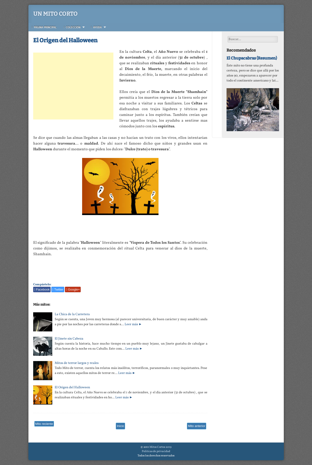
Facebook (42, 289)
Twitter (57, 289)
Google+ (73, 289)
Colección (72, 27)
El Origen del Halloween (65, 40)
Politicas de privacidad (156, 451)
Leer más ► (133, 324)
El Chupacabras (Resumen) (252, 58)
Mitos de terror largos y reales (77, 363)
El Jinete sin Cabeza (69, 338)
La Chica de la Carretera (72, 314)
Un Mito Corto (55, 14)
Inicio (120, 426)
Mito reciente (44, 424)
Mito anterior (196, 426)
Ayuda (96, 27)
